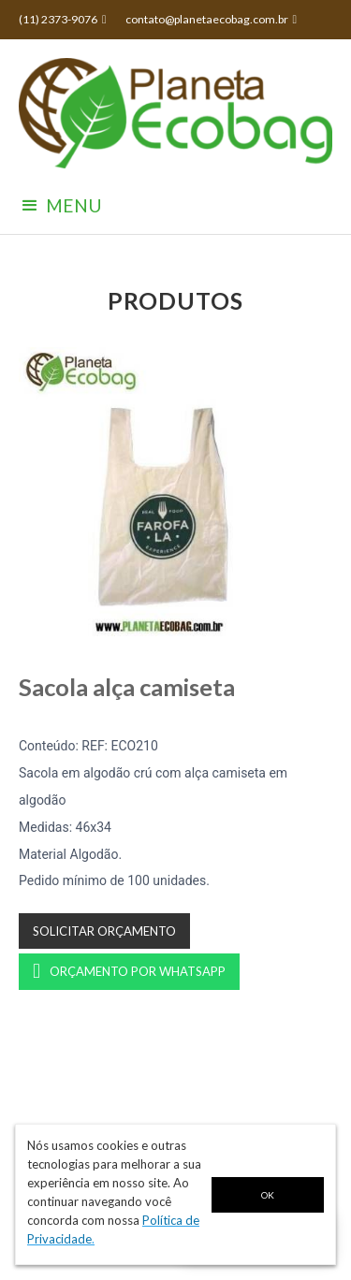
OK (267, 1194)
